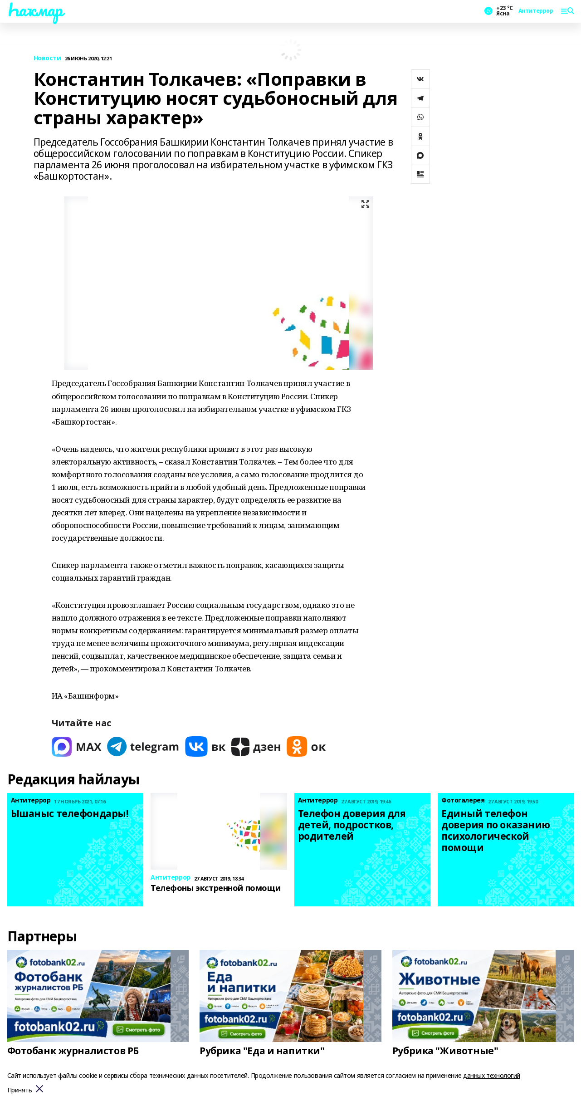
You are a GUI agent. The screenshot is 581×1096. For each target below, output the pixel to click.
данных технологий (491, 1075)
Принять (19, 1090)
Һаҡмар (35, 9)
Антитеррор (535, 11)
